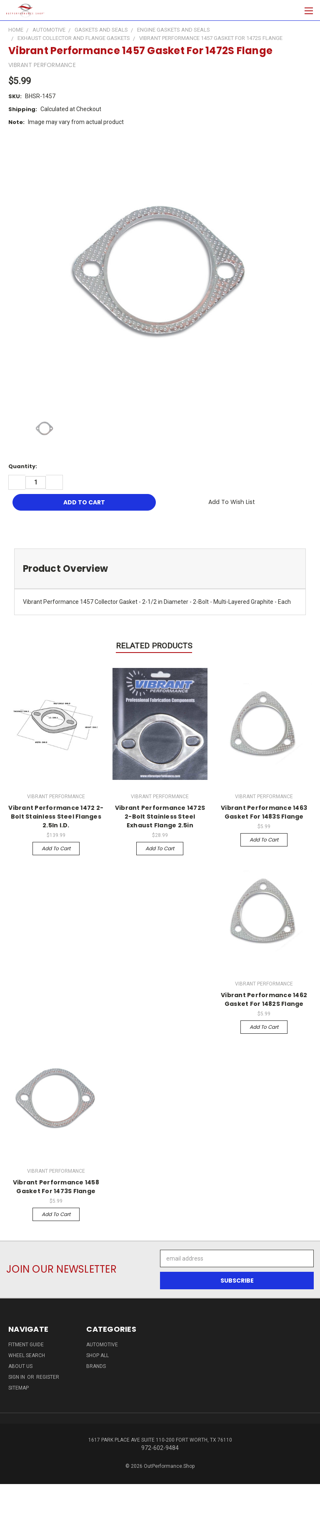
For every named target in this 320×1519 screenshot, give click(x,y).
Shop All (97, 1355)
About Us (20, 1366)
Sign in (17, 1377)
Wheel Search (26, 1355)
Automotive (102, 1345)
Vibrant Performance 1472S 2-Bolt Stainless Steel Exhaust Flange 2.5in (160, 816)
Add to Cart (56, 848)
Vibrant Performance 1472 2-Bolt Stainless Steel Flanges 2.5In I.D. (55, 816)
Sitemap (18, 1388)
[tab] (160, 569)
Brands (96, 1366)
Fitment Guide (26, 1345)
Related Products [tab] (154, 645)
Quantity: (22, 466)
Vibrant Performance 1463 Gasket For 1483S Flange (264, 812)
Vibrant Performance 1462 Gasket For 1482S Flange (264, 999)
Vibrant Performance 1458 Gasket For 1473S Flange (56, 1186)
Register (47, 1377)
